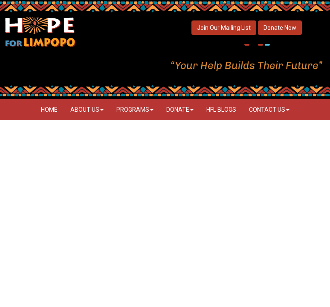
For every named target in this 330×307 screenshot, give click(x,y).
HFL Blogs (221, 109)
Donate (180, 109)
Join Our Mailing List (224, 27)
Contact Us (269, 109)
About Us (87, 109)
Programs (134, 109)
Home (49, 109)
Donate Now (279, 27)
